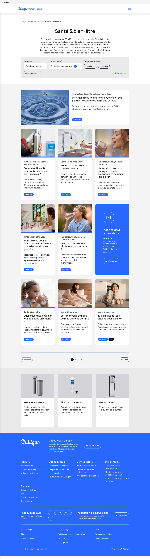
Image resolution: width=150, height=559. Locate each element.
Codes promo (63, 546)
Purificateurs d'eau (29, 472)
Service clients (85, 464)
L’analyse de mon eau (58, 468)
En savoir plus (92, 449)
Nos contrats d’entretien (88, 479)
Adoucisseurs (27, 468)
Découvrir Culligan (29, 493)
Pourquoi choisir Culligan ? (60, 480)
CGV (22, 537)
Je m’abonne (111, 261)
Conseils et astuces (29, 500)
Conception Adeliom (120, 552)
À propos (25, 489)
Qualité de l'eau (57, 464)
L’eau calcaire (55, 476)
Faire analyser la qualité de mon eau (117, 483)
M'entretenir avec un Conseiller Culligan (114, 476)
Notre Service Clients (86, 468)
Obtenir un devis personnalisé (112, 470)
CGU (97, 533)
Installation (90, 66)
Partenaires (62, 541)
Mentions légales (27, 533)
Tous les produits (35, 66)
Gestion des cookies (28, 541)
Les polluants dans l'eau (59, 472)
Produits (25, 464)
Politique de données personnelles (71, 537)
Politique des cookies (103, 537)
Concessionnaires (102, 541)
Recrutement (26, 504)
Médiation (25, 546)
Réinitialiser (119, 73)
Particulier (72, 2)
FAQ (78, 482)
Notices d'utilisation (29, 476)
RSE (22, 496)
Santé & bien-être (32, 73)
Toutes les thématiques (65, 66)
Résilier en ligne (64, 533)
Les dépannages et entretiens (85, 474)
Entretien (104, 66)
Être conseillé (112, 464)
